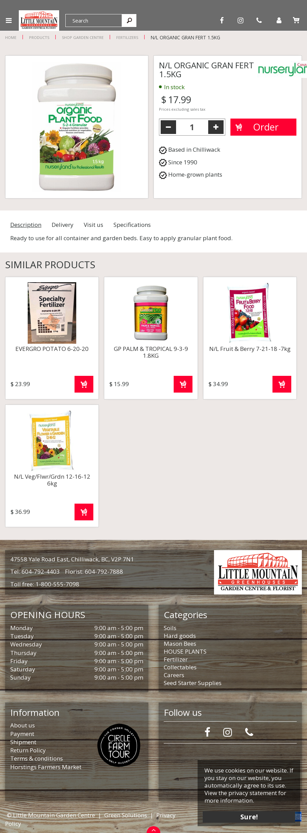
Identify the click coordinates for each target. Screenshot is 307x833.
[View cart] (296, 20)
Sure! (249, 816)
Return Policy (28, 750)
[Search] (93, 20)
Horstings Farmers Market (45, 767)
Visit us (93, 225)
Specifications (132, 225)
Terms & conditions (36, 758)
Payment (22, 734)
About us (22, 725)
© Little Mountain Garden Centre (51, 815)
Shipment (23, 742)
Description (25, 225)
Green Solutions (125, 815)
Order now (84, 384)
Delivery (63, 225)
